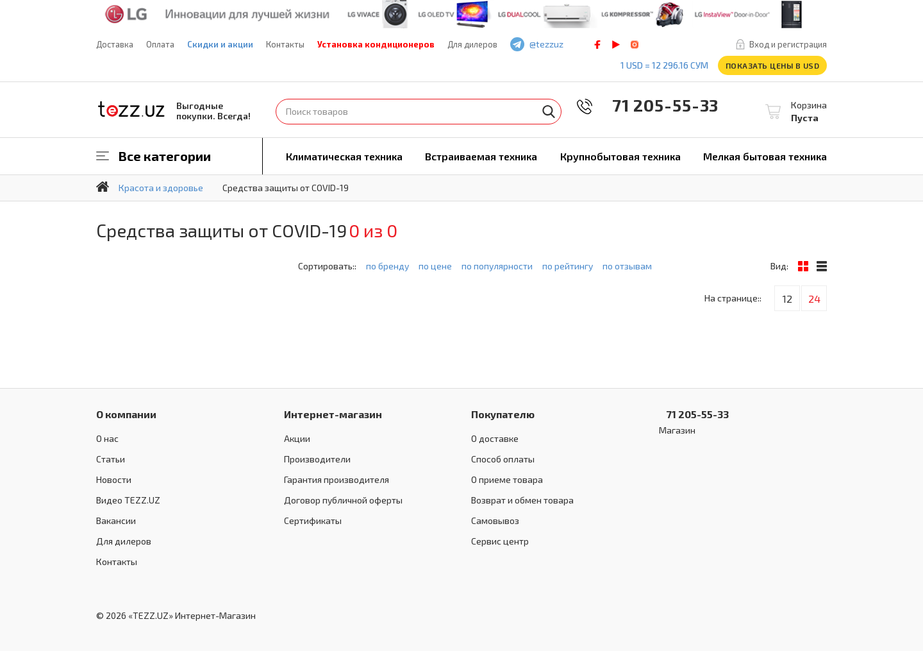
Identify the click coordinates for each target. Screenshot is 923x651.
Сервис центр (500, 541)
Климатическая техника (344, 156)
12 (787, 298)
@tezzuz (546, 43)
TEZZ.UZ (131, 109)
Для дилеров (472, 44)
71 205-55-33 (656, 105)
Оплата (160, 44)
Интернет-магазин (333, 414)
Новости (113, 479)
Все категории (165, 156)
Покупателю (503, 414)
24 (814, 298)
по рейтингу (567, 265)
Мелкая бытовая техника (765, 156)
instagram (634, 44)
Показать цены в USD (773, 65)
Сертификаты (313, 520)
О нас (107, 438)
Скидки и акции (220, 44)
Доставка (114, 44)
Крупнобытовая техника (620, 156)
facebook (597, 44)
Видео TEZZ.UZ (128, 500)
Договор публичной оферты (343, 500)
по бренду (387, 265)
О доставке (495, 438)
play (616, 44)
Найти (548, 111)
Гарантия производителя (336, 479)
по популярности (497, 265)
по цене (435, 265)
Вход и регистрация (788, 44)
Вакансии (116, 520)
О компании (126, 414)
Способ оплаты (503, 458)
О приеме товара (507, 479)
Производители (317, 458)
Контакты (285, 44)
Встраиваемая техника (481, 156)
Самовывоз (495, 520)
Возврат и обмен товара (522, 500)
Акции (297, 438)
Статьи (110, 458)
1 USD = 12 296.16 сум (664, 65)
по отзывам (627, 265)
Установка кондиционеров (376, 44)
